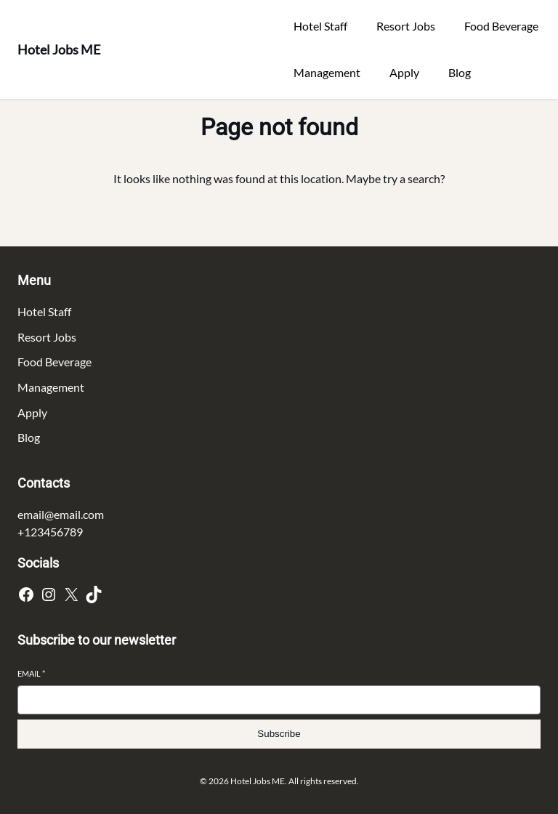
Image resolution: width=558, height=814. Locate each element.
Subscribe (278, 733)
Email (31, 673)
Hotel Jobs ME (58, 49)
